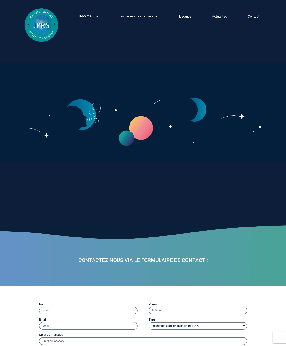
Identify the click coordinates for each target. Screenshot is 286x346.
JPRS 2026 (88, 16)
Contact (253, 16)
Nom (42, 304)
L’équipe (185, 16)
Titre (152, 319)
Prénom (154, 304)
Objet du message (51, 335)
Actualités (219, 16)
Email (42, 319)
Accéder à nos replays (139, 16)
